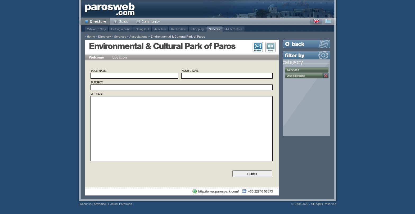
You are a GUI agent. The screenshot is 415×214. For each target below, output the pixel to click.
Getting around (120, 29)
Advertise (100, 204)
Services (214, 29)
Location (119, 57)
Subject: (97, 82)
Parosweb (110, 9)
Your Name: (99, 71)
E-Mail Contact (257, 47)
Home (91, 36)
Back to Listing (306, 44)
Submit (252, 174)
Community (148, 21)
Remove (325, 75)
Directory (95, 21)
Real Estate (178, 29)
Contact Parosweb (120, 204)
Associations (138, 36)
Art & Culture (233, 29)
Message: (97, 94)
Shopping (197, 29)
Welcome (96, 57)
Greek (328, 21)
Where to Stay (96, 29)
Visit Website (270, 47)
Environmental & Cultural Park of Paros (178, 36)
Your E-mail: (190, 71)
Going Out (142, 29)
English (316, 21)
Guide (121, 21)
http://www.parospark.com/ (218, 191)
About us (85, 204)
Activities (160, 29)
